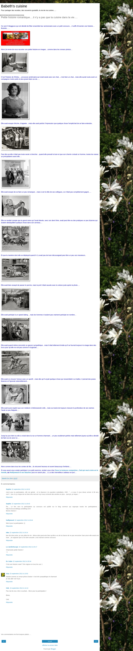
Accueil (50, 641)
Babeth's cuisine (14, 6)
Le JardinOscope (12, 547)
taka (7, 532)
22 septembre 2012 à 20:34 (22, 561)
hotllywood (10, 520)
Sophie (8, 489)
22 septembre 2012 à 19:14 (19, 532)
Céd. (7, 588)
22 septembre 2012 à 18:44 (24, 520)
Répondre (9, 497)
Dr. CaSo (9, 561)
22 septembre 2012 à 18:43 (21, 504)
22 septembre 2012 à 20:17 (28, 547)
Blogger (53, 649)
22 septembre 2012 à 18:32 (21, 489)
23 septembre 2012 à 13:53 (19, 573)
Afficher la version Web (49, 645)
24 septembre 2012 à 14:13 (19, 588)
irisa (7, 573)
